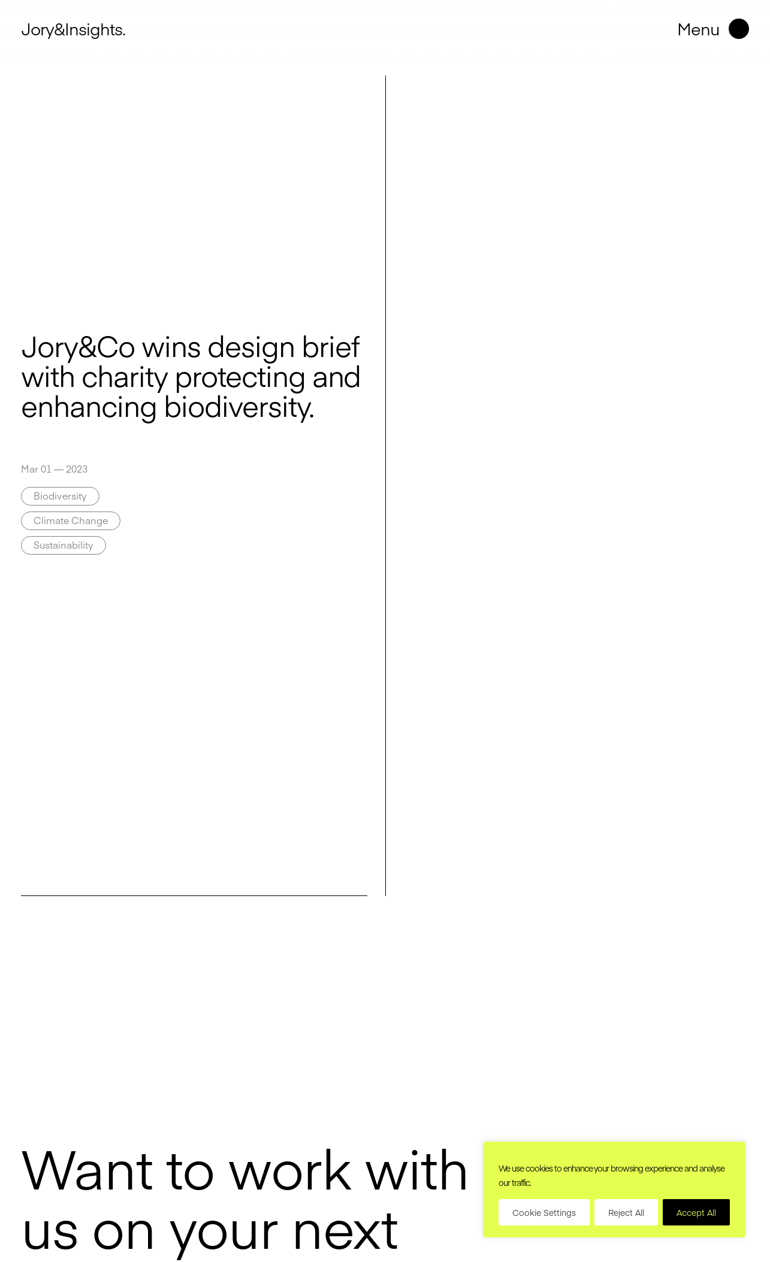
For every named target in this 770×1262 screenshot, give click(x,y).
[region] (614, 1189)
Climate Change (71, 519)
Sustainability (63, 544)
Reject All (626, 1212)
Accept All (696, 1212)
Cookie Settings (544, 1212)
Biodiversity (60, 495)
